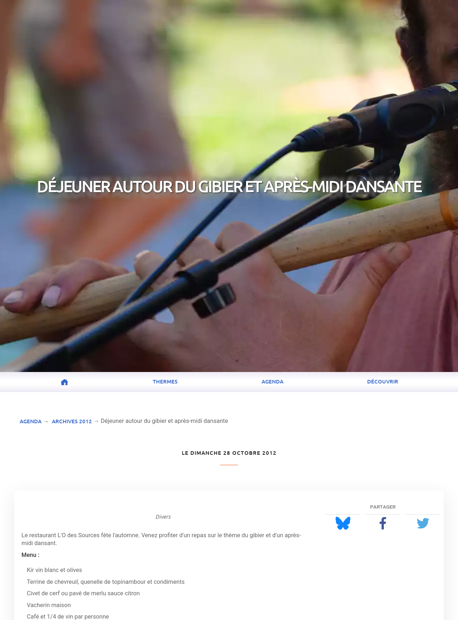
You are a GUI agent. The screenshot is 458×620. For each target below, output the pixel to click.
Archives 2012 (72, 421)
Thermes (165, 381)
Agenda (272, 381)
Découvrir (382, 381)
